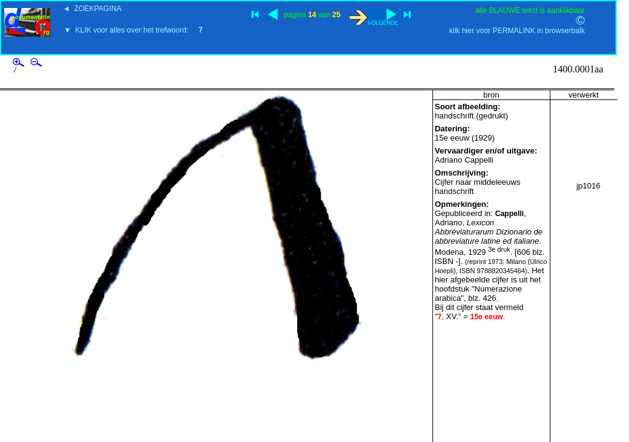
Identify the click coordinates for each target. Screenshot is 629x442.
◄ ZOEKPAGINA (92, 8)
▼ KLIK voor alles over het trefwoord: (133, 30)
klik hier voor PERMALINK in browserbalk (517, 30)
